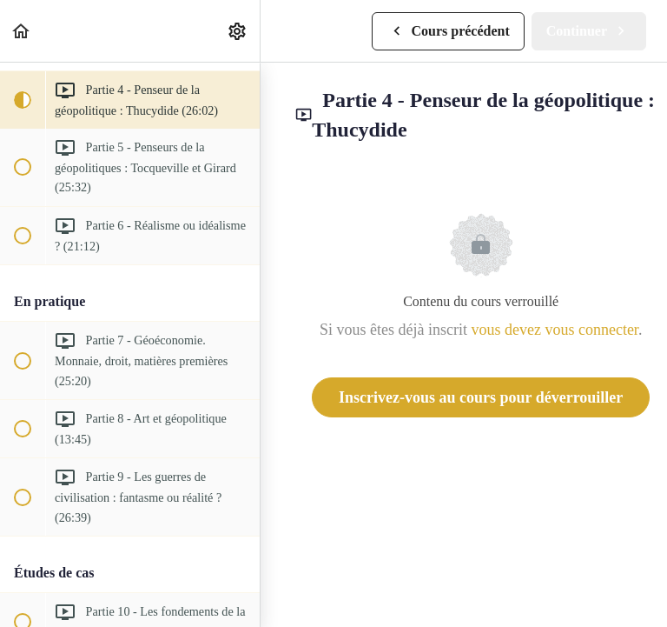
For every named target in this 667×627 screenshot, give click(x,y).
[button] (21, 31)
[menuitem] (238, 31)
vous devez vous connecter (554, 329)
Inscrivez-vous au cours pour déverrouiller (481, 397)
